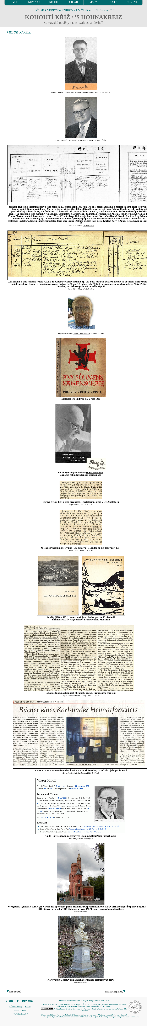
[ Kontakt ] (23, 1014)
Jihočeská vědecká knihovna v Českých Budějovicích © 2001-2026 (84, 1001)
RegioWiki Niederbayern (83, 838)
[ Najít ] (16, 1014)
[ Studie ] (27, 1007)
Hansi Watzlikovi (94, 472)
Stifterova (48, 909)
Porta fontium (88, 226)
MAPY (93, 2)
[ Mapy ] (24, 1010)
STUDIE (53, 2)
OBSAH (73, 2)
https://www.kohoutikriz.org (128, 1017)
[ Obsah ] (16, 1010)
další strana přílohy (114, 991)
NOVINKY (34, 2)
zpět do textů (15, 991)
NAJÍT (112, 2)
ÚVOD (14, 2)
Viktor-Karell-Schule (81, 334)
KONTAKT (133, 2)
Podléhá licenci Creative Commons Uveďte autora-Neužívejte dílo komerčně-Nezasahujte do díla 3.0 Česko (84, 1010)
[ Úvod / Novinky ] (16, 1007)
